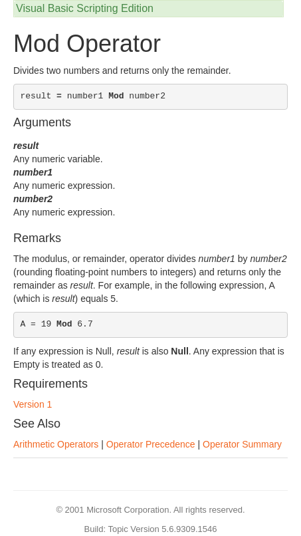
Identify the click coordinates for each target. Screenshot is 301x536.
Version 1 (32, 404)
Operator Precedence (150, 444)
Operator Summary (242, 444)
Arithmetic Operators (55, 444)
